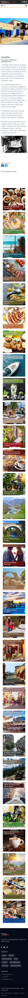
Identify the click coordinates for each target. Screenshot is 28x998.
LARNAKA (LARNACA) (6, 958)
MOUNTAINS (5, 965)
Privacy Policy (9, 993)
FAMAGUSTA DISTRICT (15, 965)
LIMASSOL (11, 955)
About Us (22, 993)
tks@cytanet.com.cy (8, 979)
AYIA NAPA (4, 962)
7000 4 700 (5, 977)
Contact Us (4, 995)
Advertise (16, 993)
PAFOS (15, 958)
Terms (2, 993)
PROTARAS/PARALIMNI (15, 962)
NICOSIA (4, 955)
